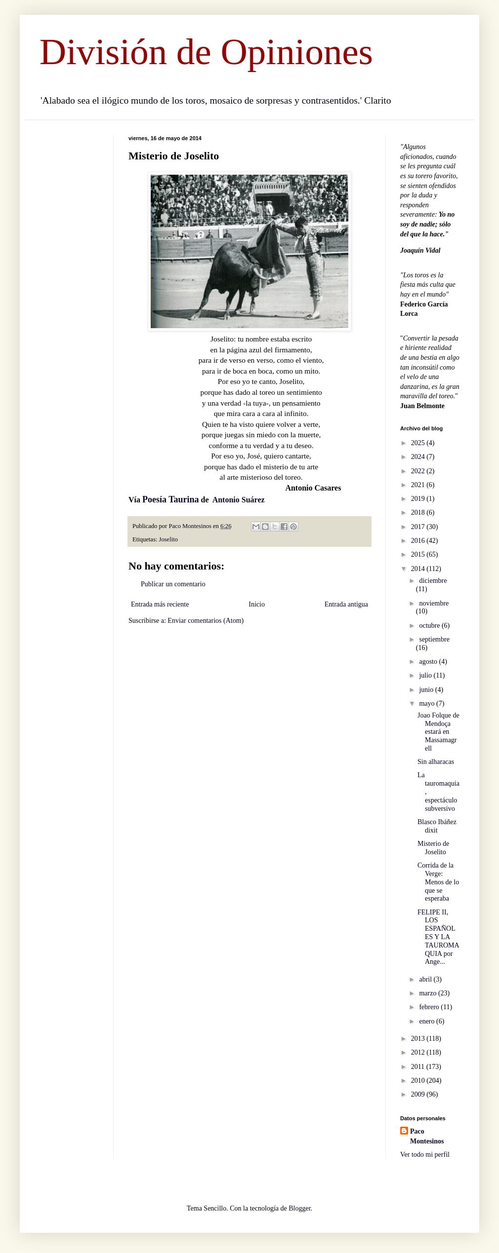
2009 (419, 1094)
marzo (428, 993)
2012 (419, 1052)
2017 (419, 527)
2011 (418, 1066)
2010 (419, 1080)
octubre (430, 625)
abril (426, 979)
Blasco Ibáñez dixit (437, 826)
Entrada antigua (346, 604)
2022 (419, 471)
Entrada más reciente (160, 604)
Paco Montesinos (427, 1136)
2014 (419, 568)
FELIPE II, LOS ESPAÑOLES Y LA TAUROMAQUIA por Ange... (438, 937)
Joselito (168, 539)
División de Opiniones (206, 51)
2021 (419, 485)
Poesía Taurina (170, 499)
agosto (429, 661)
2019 (419, 498)
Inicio (257, 604)
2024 (419, 456)
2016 (419, 540)
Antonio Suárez (238, 499)
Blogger (299, 1208)
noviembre (434, 603)
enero (427, 1021)
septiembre (434, 639)
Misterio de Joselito (433, 848)
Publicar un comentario (173, 584)
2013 (419, 1038)
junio (427, 689)
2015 (419, 554)
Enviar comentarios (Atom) (205, 620)
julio (426, 675)
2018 (419, 512)
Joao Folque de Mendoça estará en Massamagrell (438, 732)
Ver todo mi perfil (425, 1154)
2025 (419, 443)
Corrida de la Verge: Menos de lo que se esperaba (438, 882)
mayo (427, 703)
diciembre (433, 580)
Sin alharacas (435, 761)
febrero (430, 1007)
